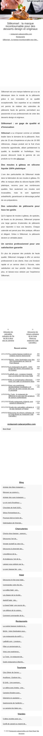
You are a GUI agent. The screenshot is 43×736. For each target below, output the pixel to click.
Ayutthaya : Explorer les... (12, 677)
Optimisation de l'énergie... (12, 523)
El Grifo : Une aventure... (12, 682)
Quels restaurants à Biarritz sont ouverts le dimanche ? (21, 402)
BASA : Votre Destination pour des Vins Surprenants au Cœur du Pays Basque (22, 361)
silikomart (20, 159)
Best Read (7, 429)
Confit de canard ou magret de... (14, 724)
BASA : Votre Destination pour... (14, 631)
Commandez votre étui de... (13, 585)
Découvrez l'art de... (10, 539)
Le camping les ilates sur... (12, 708)
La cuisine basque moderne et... (14, 626)
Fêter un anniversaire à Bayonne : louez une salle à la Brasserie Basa (21, 380)
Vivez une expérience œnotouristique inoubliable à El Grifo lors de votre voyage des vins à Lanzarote (21, 388)
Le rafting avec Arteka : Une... (14, 688)
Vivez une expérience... (11, 652)
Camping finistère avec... (12, 693)
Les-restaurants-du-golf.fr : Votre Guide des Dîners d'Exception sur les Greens (20, 368)
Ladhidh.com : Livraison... (12, 641)
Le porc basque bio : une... (12, 569)
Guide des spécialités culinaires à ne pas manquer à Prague (21, 408)
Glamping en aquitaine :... (12, 698)
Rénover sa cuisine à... (11, 492)
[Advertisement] (21, 63)
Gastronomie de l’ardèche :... (13, 703)
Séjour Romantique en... (12, 513)
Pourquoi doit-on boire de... (13, 518)
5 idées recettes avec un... (12, 719)
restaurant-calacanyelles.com (21, 34)
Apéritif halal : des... (10, 600)
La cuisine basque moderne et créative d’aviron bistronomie (20, 355)
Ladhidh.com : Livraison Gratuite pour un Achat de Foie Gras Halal (20, 375)
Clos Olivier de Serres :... (12, 672)
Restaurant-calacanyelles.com (19, 731)
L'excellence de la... (10, 554)
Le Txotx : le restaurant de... (13, 657)
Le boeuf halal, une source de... (14, 605)
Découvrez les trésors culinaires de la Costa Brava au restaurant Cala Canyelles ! (32, 337)
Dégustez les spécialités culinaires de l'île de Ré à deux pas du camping (8, 336)
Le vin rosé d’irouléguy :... (12, 503)
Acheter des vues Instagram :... (14, 497)
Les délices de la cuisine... (12, 610)
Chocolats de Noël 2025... (12, 508)
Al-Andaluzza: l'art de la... (12, 559)
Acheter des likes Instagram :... (14, 487)
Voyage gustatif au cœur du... (13, 544)
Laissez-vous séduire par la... (13, 564)
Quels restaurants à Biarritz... (13, 662)
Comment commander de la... (14, 615)
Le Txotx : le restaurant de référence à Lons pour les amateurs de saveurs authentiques (21, 396)
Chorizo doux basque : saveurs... (15, 533)
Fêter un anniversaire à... (12, 646)
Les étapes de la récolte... (12, 595)
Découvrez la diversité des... (13, 549)
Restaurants (20, 37)
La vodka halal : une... (11, 590)
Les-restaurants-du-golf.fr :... (13, 636)
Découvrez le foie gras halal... (14, 580)
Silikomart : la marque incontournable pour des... (20, 40)
